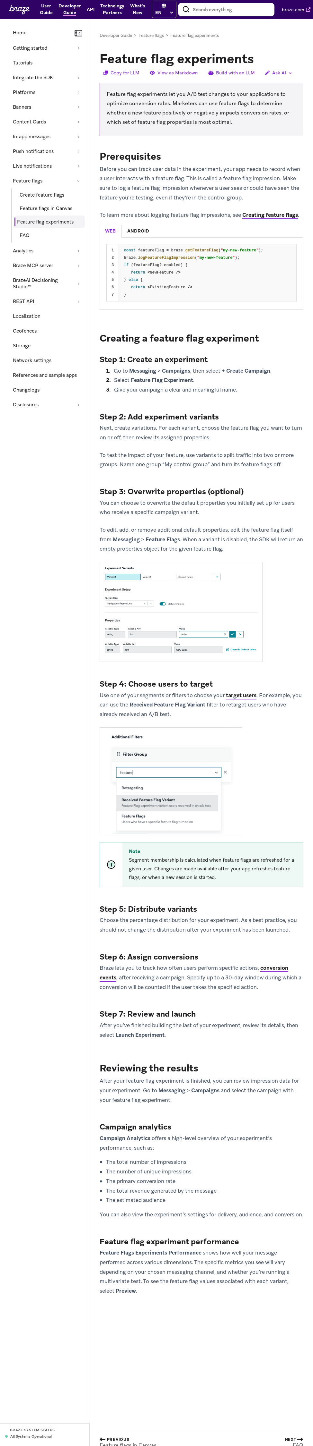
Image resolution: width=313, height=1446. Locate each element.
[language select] (164, 12)
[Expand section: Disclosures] (78, 405)
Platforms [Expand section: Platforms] (24, 92)
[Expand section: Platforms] (78, 92)
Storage (22, 345)
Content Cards (29, 122)
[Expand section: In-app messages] (78, 136)
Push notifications (33, 151)
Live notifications (32, 166)
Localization (26, 316)
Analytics (23, 251)
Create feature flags (42, 195)
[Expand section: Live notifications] (78, 166)
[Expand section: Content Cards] (78, 122)
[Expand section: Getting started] (78, 48)
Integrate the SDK (33, 77)
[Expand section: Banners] (78, 107)
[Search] (186, 9)
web (110, 231)
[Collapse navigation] (78, 33)
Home (19, 33)
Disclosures (26, 405)
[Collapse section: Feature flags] (78, 181)
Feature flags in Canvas (46, 208)
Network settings (32, 360)
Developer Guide (116, 35)
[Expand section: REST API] (78, 301)
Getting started (30, 48)
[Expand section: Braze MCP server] (78, 265)
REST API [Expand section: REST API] (23, 301)
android (138, 231)
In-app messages (31, 136)
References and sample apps (45, 375)
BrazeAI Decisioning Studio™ (35, 283)
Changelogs (26, 390)
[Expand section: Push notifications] (78, 151)
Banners (22, 107)
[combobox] (226, 9)
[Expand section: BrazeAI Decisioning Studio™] (78, 283)
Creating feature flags (270, 214)
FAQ (25, 235)
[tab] (111, 231)
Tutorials (22, 63)
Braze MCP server (33, 265)
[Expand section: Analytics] (78, 251)
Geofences (25, 331)
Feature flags (27, 181)
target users (241, 695)
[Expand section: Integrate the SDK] (78, 77)
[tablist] (201, 231)
